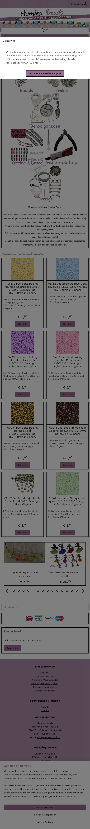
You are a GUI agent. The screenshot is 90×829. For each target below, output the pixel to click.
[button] (45, 73)
